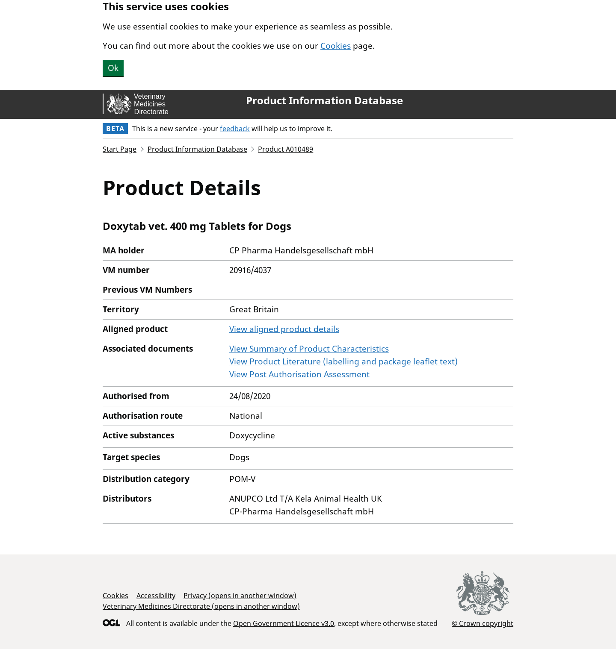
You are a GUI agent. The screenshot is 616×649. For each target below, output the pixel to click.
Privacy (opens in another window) (240, 595)
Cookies (335, 45)
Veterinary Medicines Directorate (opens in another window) (201, 606)
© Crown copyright (482, 623)
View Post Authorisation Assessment (299, 374)
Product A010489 (285, 149)
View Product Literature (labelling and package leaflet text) (343, 361)
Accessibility (155, 595)
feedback (235, 128)
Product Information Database (324, 100)
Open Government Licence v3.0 (283, 623)
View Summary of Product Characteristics (309, 348)
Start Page (119, 149)
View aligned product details (284, 329)
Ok (113, 67)
